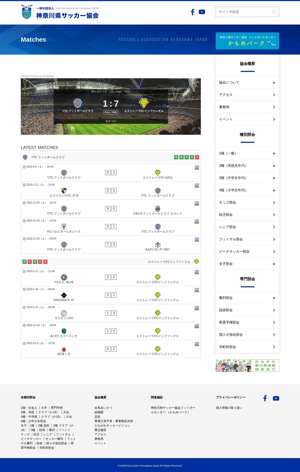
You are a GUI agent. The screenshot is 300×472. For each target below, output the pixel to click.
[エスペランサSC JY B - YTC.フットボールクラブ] (111, 194)
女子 (24, 425)
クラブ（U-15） (51, 416)
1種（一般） (228, 153)
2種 (23, 412)
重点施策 (100, 430)
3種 (23, 416)
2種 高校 (44, 425)
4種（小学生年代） (233, 190)
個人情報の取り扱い (229, 407)
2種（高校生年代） (233, 165)
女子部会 (226, 264)
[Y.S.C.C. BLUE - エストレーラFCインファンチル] (111, 253)
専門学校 (57, 407)
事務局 (224, 107)
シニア (47, 434)
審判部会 (226, 298)
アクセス (226, 94)
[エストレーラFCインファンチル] (145, 113)
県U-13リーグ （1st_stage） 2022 (110, 91)
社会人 (32, 407)
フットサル (63, 434)
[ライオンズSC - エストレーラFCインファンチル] (111, 275)
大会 (66, 412)
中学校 (32, 416)
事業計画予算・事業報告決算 (113, 421)
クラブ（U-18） (48, 412)
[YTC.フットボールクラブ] (76, 113)
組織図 (98, 412)
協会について (229, 82)
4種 (23, 421)
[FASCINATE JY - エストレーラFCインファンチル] (111, 264)
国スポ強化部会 (231, 334)
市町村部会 (227, 347)
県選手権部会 (229, 322)
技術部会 (226, 310)
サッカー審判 (54, 438)
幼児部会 (226, 214)
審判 (52, 430)
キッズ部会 (227, 202)
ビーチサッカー (31, 438)
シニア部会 (227, 227)
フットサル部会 (231, 239)
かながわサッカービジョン (112, 425)
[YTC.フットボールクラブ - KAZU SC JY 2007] (111, 227)
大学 (44, 407)
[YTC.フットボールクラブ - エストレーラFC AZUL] (111, 183)
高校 (31, 412)
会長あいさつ (103, 407)
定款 (97, 416)
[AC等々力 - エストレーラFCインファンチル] (111, 297)
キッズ (25, 434)
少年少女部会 (37, 421)
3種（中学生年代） (233, 178)
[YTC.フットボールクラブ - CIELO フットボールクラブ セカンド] (111, 205)
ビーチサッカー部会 (234, 251)
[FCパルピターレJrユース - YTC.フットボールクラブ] (111, 216)
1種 (23, 407)
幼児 (36, 434)
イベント (226, 119)
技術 (42, 430)
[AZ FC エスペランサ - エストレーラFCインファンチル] (111, 286)
